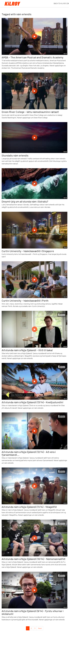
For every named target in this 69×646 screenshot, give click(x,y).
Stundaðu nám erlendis (15, 155)
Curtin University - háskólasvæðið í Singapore (28, 251)
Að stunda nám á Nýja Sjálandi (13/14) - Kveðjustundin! (32, 402)
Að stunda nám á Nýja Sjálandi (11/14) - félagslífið (29, 506)
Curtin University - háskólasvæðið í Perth (25, 300)
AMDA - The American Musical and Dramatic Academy (32, 57)
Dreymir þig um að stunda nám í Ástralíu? (25, 201)
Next (40, 628)
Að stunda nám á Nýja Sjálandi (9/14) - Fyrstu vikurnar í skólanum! (32, 612)
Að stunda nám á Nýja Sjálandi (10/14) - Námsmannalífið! (33, 558)
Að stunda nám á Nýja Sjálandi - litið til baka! (27, 350)
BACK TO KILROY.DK (61, 3)
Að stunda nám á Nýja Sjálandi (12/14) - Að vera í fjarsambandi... (29, 453)
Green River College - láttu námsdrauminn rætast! (30, 111)
